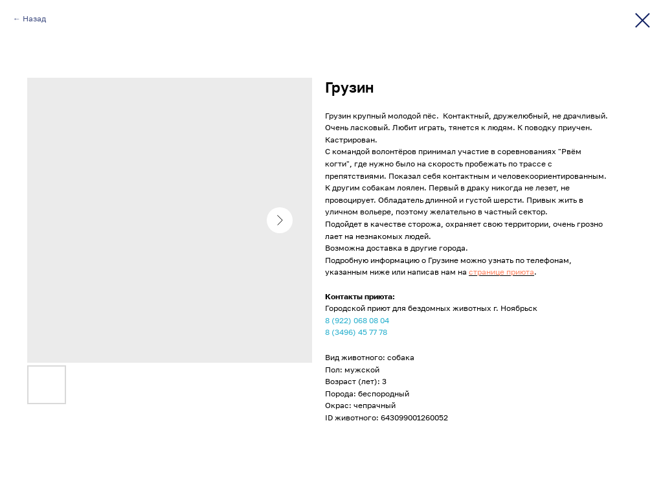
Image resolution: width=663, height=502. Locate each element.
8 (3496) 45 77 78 (356, 332)
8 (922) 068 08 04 (357, 320)
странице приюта (501, 272)
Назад (34, 18)
